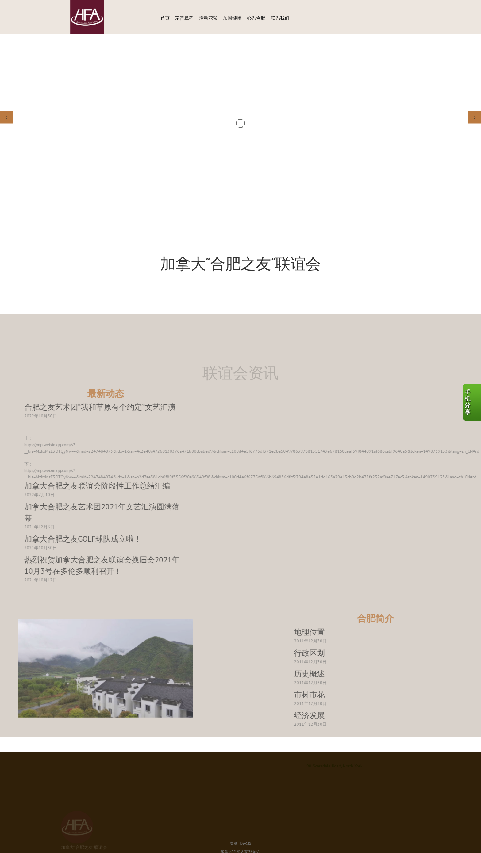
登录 (233, 818)
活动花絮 (208, 17)
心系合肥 (256, 17)
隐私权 (245, 818)
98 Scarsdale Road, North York (334, 766)
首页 (165, 17)
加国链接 (232, 17)
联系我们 (280, 17)
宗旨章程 (184, 17)
